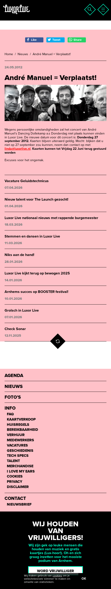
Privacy (14, 482)
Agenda (14, 376)
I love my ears (21, 471)
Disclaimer (18, 487)
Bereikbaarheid (22, 430)
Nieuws (23, 54)
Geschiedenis (20, 451)
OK (84, 579)
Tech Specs (18, 456)
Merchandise (20, 466)
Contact (15, 499)
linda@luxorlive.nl (18, 149)
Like (31, 40)
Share (75, 40)
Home (9, 54)
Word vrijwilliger (55, 571)
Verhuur (16, 435)
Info (10, 408)
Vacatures (17, 445)
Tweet (54, 40)
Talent (13, 461)
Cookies (15, 476)
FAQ (10, 414)
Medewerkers (20, 440)
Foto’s (13, 397)
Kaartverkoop (21, 419)
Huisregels (18, 425)
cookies (57, 575)
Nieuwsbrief (19, 504)
